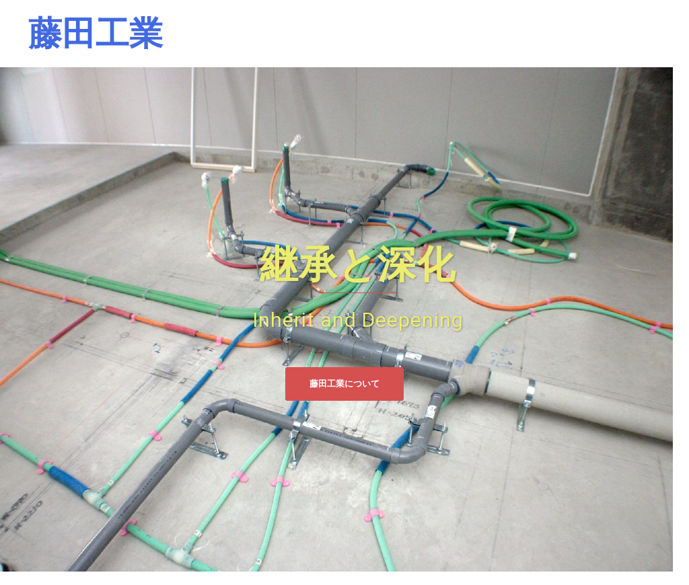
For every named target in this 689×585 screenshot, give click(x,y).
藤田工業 (95, 33)
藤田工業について (344, 384)
